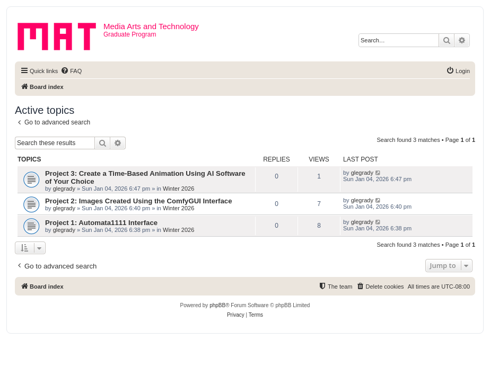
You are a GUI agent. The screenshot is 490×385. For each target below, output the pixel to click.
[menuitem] (71, 71)
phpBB (217, 305)
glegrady (64, 188)
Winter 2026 (178, 188)
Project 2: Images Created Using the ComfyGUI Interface (138, 201)
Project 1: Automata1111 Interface (101, 223)
